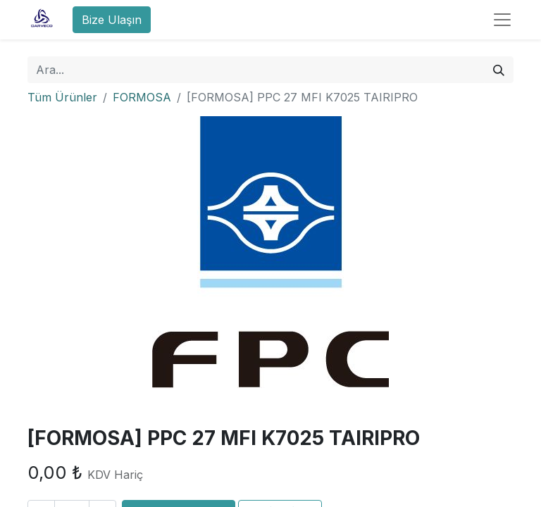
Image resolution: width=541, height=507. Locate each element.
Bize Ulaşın (112, 20)
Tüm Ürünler (62, 97)
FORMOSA (142, 97)
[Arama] (499, 69)
